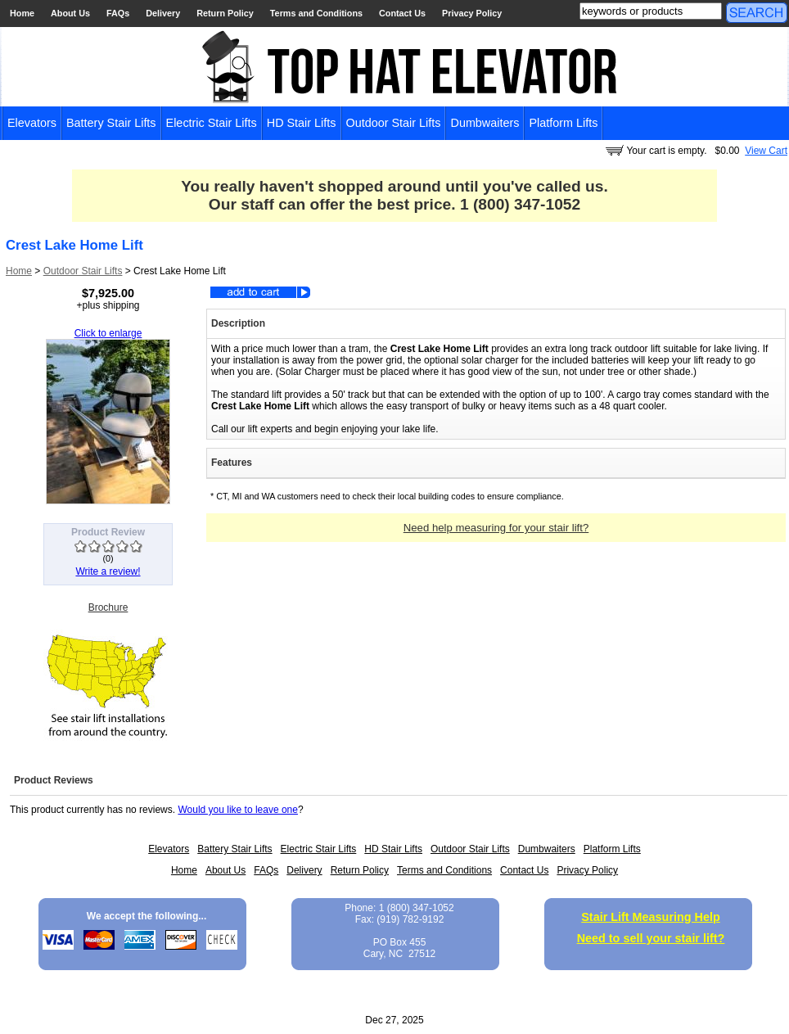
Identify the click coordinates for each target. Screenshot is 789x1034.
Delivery (163, 13)
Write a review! (107, 571)
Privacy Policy (472, 13)
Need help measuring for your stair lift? (496, 528)
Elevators (31, 122)
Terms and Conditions (316, 13)
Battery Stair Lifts (111, 122)
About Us (70, 13)
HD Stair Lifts (301, 122)
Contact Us (402, 13)
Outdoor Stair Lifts (393, 122)
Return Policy (225, 13)
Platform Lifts (563, 122)
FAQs (117, 13)
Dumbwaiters (484, 122)
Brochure (108, 607)
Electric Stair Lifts (211, 122)
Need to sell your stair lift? (651, 938)
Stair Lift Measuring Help (650, 916)
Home (22, 13)
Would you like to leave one (238, 809)
